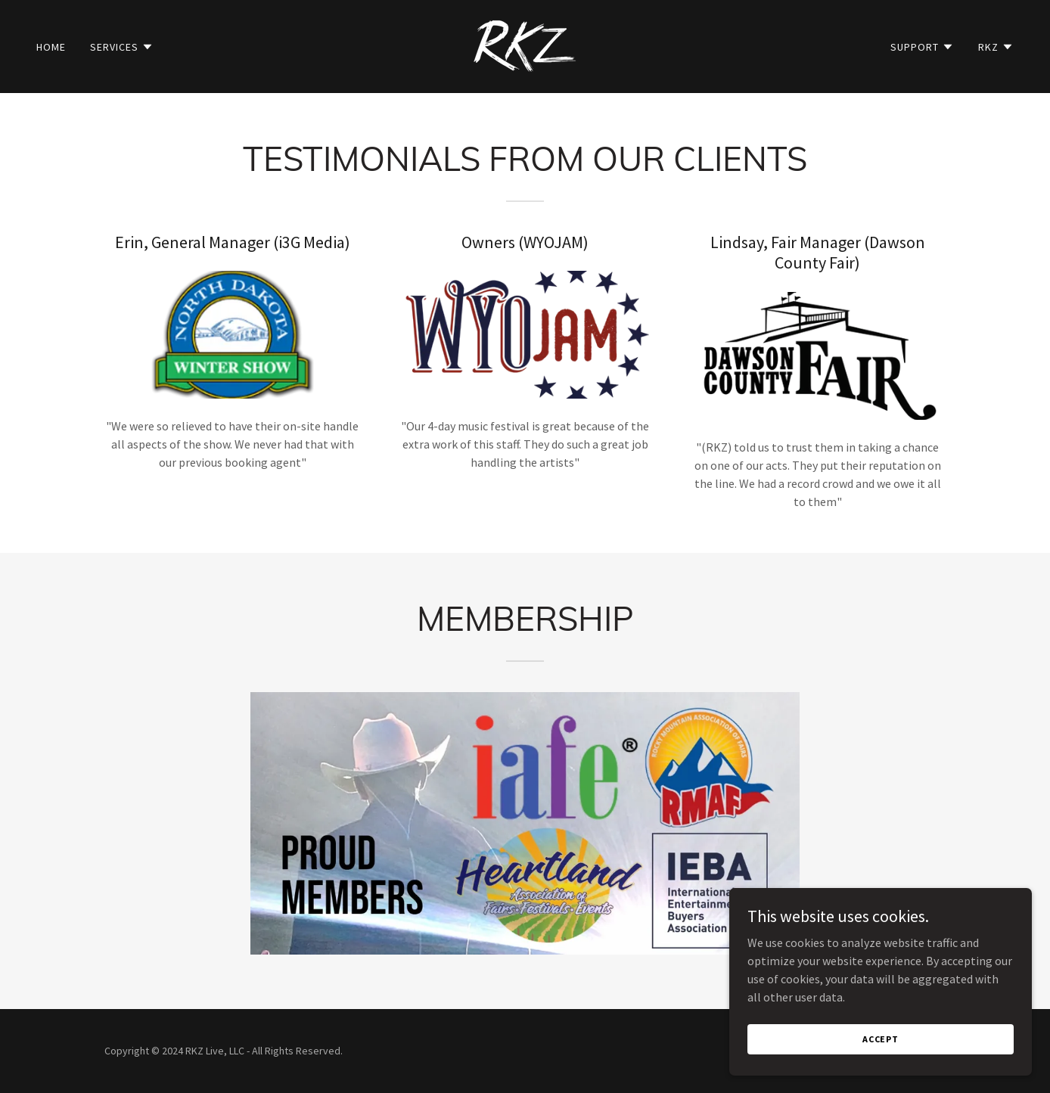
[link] (525, 44)
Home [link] (51, 47)
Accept (880, 1049)
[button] (122, 47)
